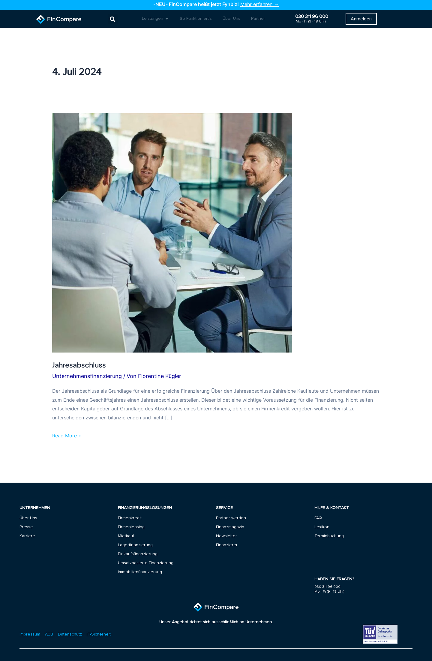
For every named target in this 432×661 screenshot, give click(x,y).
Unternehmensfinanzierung (87, 376)
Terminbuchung (329, 536)
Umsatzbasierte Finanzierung (145, 563)
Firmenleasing (131, 527)
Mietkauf (126, 536)
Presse (26, 527)
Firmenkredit (130, 518)
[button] (113, 19)
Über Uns (28, 518)
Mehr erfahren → (259, 4)
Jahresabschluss (79, 364)
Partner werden (231, 518)
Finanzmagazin (230, 527)
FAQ (318, 518)
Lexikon (321, 527)
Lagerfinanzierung (135, 545)
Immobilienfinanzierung (140, 572)
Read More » (66, 435)
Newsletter (226, 536)
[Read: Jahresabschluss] (172, 232)
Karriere (27, 536)
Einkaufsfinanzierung (138, 554)
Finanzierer (227, 545)
